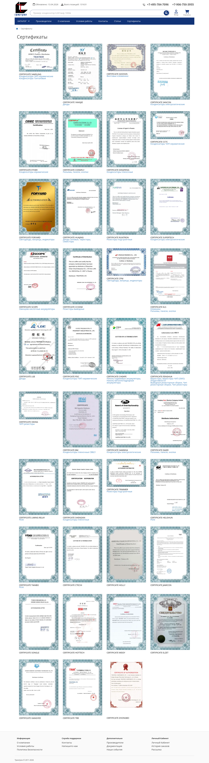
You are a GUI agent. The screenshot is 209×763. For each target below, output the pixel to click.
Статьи (117, 21)
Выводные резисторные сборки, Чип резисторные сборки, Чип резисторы (169, 383)
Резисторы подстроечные (119, 239)
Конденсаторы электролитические (168, 104)
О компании (64, 21)
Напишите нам (70, 746)
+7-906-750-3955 (183, 4)
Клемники (156, 309)
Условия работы (84, 21)
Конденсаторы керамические (33, 172)
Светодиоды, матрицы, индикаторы (36, 239)
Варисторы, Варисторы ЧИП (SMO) (168, 378)
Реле (21, 519)
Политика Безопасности (29, 749)
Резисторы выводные (73, 309)
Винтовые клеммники (117, 76)
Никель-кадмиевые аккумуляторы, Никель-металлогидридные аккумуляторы (124, 380)
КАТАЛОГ (22, 21)
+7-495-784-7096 (158, 4)
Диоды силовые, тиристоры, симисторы (77, 240)
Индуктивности (158, 380)
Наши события (114, 749)
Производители (44, 21)
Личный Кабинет (161, 742)
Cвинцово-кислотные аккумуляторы (37, 309)
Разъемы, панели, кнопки (75, 172)
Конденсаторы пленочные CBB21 (79, 452)
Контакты (103, 21)
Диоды (66, 104)
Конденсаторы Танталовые (32, 78)
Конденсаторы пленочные (120, 172)
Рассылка (156, 749)
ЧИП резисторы (27, 424)
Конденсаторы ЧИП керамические (36, 76)
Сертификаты (133, 21)
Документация (114, 746)
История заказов (160, 746)
